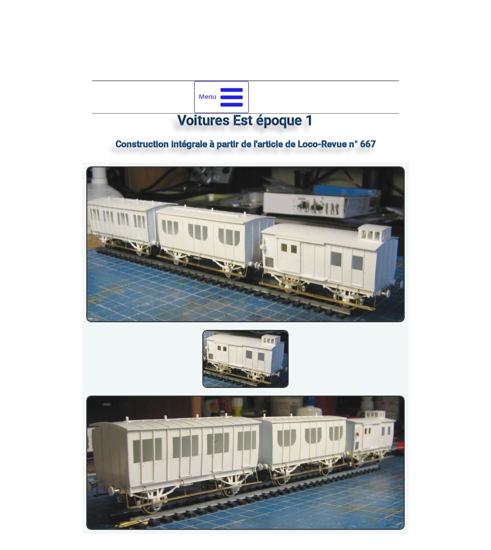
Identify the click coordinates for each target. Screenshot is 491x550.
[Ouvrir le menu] (221, 97)
